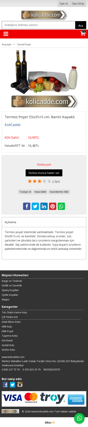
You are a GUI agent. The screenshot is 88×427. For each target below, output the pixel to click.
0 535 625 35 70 (32, 369)
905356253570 (51, 369)
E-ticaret (38, 422)
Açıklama (10, 222)
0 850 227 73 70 (11, 369)
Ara (80, 26)
